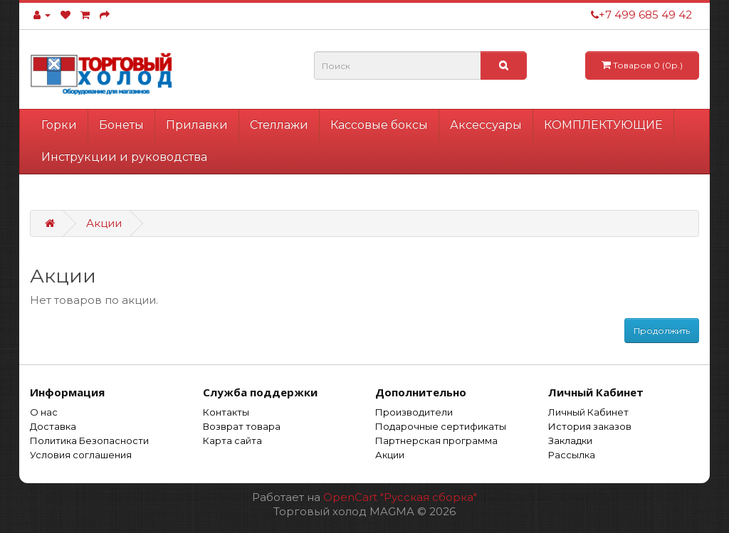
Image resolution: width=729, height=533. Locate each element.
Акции (104, 223)
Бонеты (121, 125)
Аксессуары (486, 125)
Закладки (570, 440)
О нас (44, 412)
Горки (59, 125)
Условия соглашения (81, 454)
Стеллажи (279, 125)
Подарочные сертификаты (440, 426)
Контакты (226, 412)
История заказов (589, 426)
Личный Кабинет (588, 412)
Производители (414, 412)
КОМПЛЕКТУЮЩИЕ (603, 125)
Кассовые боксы (379, 125)
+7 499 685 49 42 (641, 14)
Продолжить (662, 330)
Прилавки (197, 125)
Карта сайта (232, 440)
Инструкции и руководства (124, 157)
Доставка (53, 426)
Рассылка (571, 454)
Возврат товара (241, 426)
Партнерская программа (436, 440)
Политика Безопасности (89, 440)
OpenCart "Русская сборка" (400, 497)
